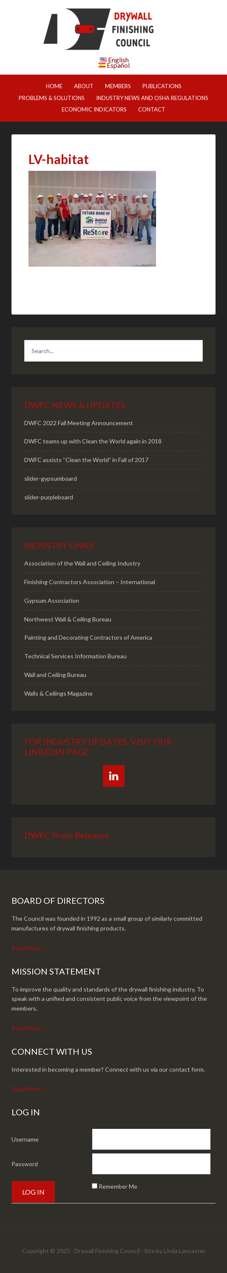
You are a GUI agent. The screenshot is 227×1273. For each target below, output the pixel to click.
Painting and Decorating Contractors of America (88, 637)
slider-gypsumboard (50, 478)
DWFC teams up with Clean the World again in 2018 (93, 441)
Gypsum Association (51, 600)
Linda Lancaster (184, 1250)
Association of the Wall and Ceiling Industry (82, 563)
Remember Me (118, 1186)
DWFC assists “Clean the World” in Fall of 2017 (86, 459)
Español (118, 65)
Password (24, 1163)
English (118, 60)
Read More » (27, 948)
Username (25, 1139)
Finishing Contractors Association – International (89, 581)
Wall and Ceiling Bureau (55, 674)
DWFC (113, 29)
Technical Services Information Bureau (75, 656)
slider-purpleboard (48, 497)
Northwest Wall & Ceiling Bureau (67, 619)
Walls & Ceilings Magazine (58, 693)
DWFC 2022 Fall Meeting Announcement (78, 422)
